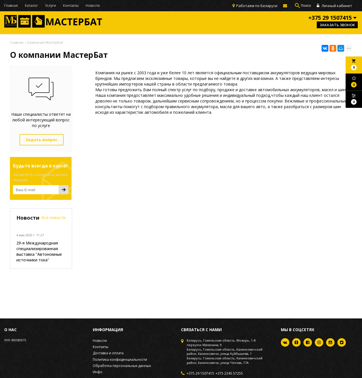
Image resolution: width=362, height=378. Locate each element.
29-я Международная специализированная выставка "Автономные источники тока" (39, 251)
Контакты (71, 5)
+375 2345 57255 (229, 373)
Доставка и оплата (108, 353)
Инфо (97, 372)
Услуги (50, 5)
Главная (11, 5)
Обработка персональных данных (122, 365)
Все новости (53, 217)
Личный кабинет (334, 5)
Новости (93, 5)
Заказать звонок (337, 24)
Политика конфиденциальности (120, 359)
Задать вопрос (41, 139)
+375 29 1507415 (200, 373)
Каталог (31, 5)
